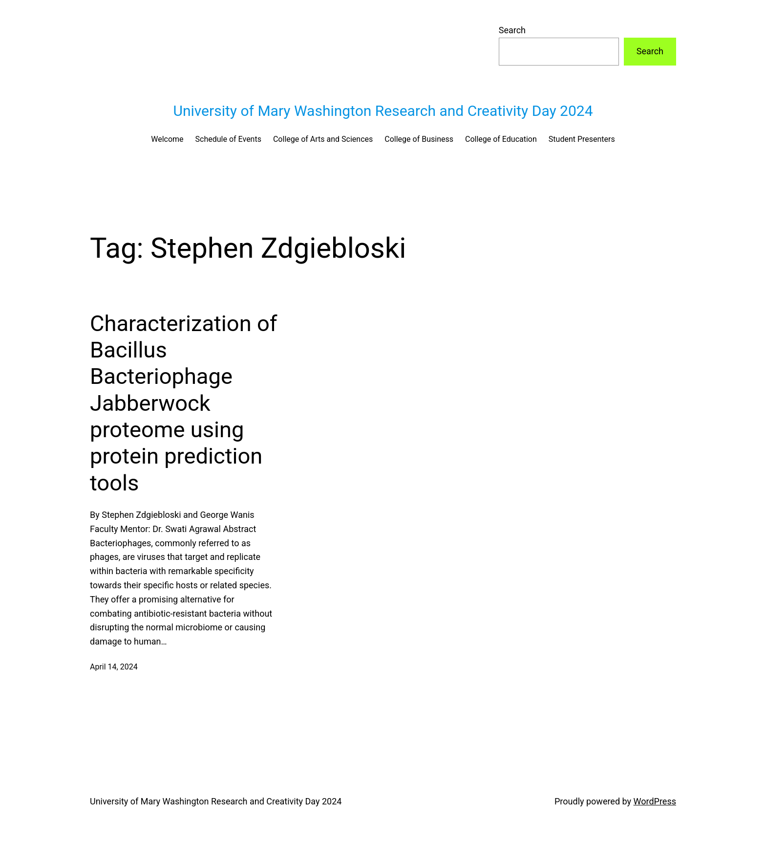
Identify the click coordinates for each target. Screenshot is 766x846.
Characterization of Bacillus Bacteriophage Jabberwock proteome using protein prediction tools (183, 403)
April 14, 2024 (114, 666)
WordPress (655, 801)
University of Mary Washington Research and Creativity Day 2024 (383, 110)
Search (512, 30)
